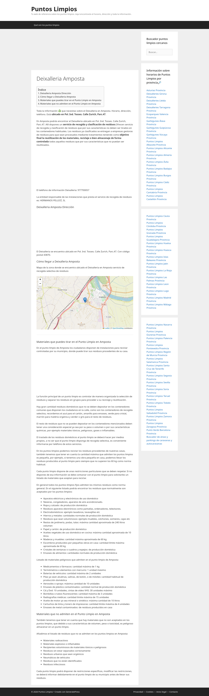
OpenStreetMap (118, 328)
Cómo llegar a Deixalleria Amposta (58, 96)
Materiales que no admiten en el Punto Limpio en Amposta (70, 103)
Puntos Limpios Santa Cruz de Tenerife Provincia (157, 369)
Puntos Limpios (54, 9)
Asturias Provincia (155, 90)
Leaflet (106, 328)
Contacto (173, 691)
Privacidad (138, 691)
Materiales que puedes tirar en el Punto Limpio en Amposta (70, 100)
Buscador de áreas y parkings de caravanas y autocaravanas (159, 440)
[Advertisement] (84, 50)
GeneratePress (73, 691)
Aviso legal (161, 691)
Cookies (149, 691)
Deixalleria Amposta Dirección (55, 93)
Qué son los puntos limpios (46, 25)
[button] (85, 300)
